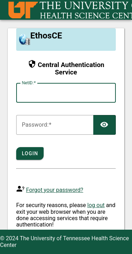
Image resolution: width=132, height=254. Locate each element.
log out (96, 205)
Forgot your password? (54, 190)
